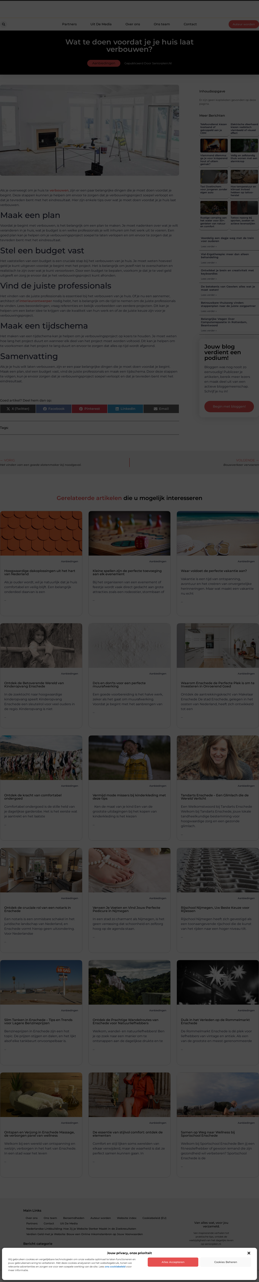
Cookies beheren (225, 1262)
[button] (249, 1253)
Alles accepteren (173, 1262)
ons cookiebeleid (115, 1266)
